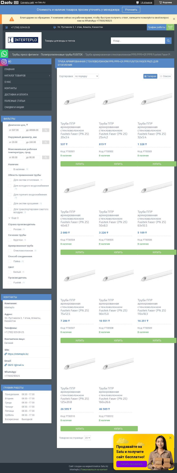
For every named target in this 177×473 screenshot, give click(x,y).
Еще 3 (15, 218)
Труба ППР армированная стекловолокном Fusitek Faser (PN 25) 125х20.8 (75, 395)
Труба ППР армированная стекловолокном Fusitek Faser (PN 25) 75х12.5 (75, 306)
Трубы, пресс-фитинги (25, 54)
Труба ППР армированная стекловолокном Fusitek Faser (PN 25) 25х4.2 (113, 130)
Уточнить (131, 9)
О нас (8, 81)
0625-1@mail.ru (16, 365)
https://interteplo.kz (18, 354)
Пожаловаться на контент (94, 469)
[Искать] (168, 40)
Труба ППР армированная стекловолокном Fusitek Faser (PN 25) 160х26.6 (113, 395)
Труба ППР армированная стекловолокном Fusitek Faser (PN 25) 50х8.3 (113, 218)
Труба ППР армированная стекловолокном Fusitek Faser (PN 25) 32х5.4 (152, 130)
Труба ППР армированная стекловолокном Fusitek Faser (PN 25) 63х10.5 (152, 218)
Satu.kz (104, 466)
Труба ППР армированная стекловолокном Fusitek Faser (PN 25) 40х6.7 (75, 218)
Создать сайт (27, 2)
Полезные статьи (15, 100)
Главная (9, 69)
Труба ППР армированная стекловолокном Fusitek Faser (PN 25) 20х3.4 (75, 130)
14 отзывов (146, 2)
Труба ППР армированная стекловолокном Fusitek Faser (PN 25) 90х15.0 (113, 306)
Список (167, 76)
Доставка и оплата (16, 94)
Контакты (11, 88)
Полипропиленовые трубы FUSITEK (62, 54)
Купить (80, 163)
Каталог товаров (15, 75)
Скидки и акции (14, 107)
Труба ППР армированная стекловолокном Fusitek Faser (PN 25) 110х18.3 (152, 306)
